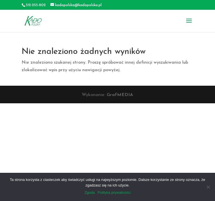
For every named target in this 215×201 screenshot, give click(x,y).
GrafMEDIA (120, 95)
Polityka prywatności (114, 192)
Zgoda (90, 192)
